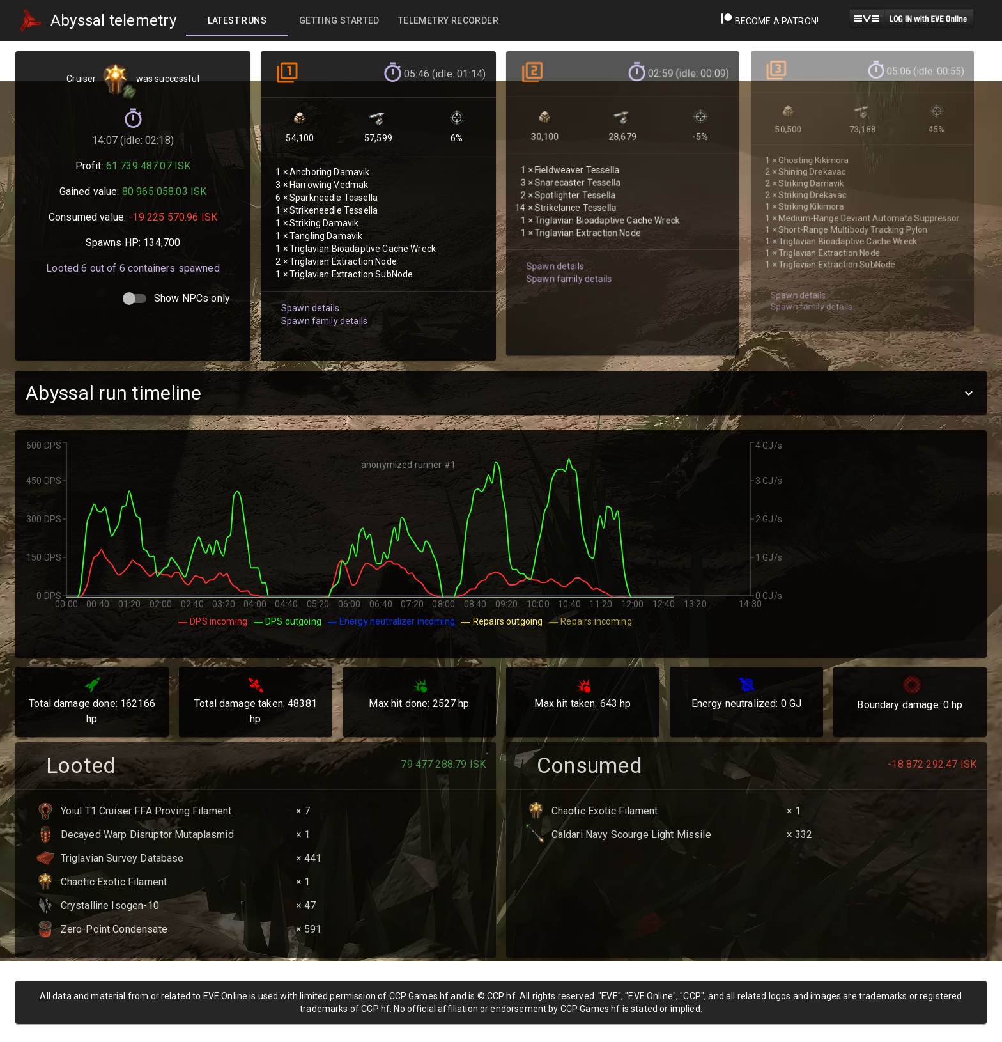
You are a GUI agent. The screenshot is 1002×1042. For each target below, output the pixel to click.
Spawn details (309, 294)
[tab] (237, 20)
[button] (501, 393)
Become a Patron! (770, 21)
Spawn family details (322, 306)
